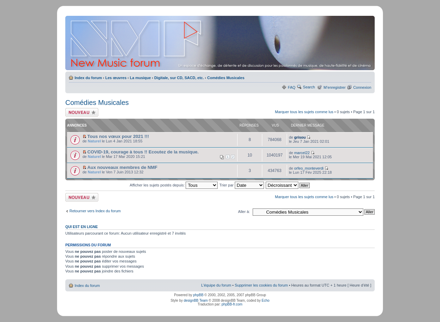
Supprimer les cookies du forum (261, 285)
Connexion (362, 87)
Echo (266, 300)
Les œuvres (115, 78)
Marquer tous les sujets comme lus (304, 112)
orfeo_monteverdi (309, 168)
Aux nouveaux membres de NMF (122, 167)
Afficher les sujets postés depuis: (174, 185)
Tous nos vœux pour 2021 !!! (118, 136)
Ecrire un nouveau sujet (81, 112)
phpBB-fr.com (232, 304)
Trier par (241, 185)
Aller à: (244, 212)
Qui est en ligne (81, 227)
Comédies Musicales (225, 78)
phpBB (198, 295)
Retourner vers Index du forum (95, 211)
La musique (140, 78)
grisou (300, 137)
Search (309, 87)
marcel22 (302, 153)
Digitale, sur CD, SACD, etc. (179, 78)
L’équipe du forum (216, 285)
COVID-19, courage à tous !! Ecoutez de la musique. (143, 151)
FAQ (291, 87)
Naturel (94, 141)
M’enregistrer (334, 87)
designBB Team (196, 300)
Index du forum (88, 78)
